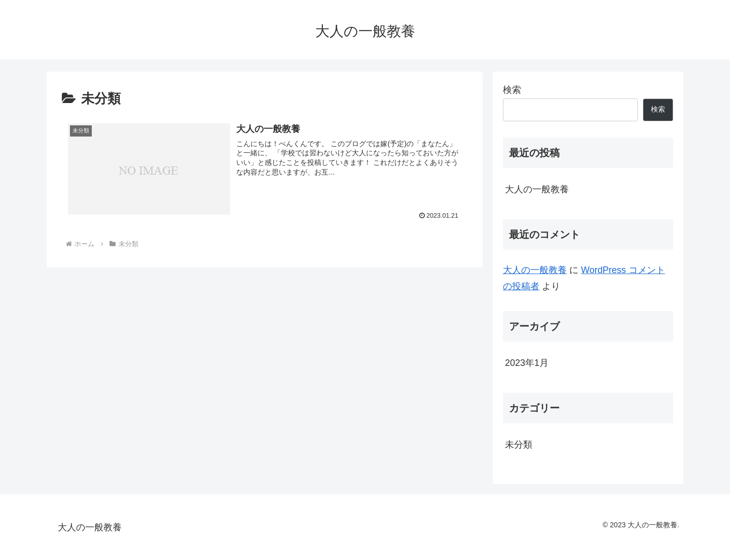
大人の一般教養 (537, 189)
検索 (512, 90)
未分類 (518, 445)
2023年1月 (527, 363)
